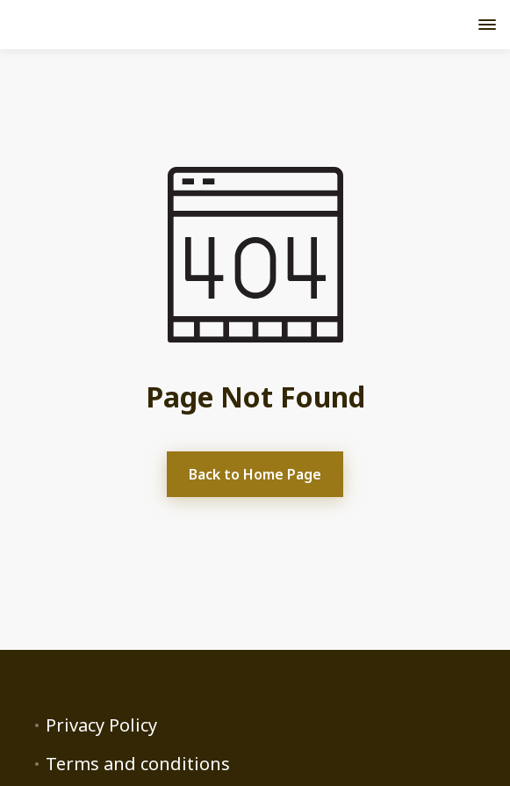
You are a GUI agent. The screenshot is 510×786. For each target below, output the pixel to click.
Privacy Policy (101, 725)
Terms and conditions (138, 764)
